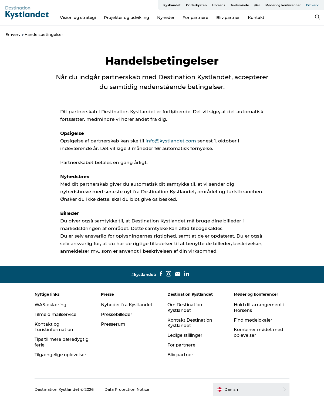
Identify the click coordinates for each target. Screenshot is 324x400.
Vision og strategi (78, 17)
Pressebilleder (116, 314)
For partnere (195, 17)
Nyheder (165, 17)
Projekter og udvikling (126, 17)
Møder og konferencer (283, 5)
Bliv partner (228, 17)
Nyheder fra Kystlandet (127, 304)
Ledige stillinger (184, 335)
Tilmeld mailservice (55, 314)
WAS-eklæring (50, 304)
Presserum (113, 324)
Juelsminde (240, 5)
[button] (251, 389)
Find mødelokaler (253, 320)
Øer (257, 5)
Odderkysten (196, 5)
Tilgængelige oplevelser (60, 354)
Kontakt (256, 17)
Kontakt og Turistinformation (54, 327)
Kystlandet (172, 5)
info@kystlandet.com (171, 141)
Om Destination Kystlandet (184, 307)
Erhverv (312, 5)
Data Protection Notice (126, 389)
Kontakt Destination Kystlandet (189, 323)
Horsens (218, 5)
